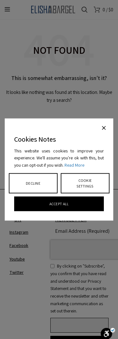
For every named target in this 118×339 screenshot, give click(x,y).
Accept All (59, 203)
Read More (74, 165)
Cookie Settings (84, 183)
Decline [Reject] (33, 183)
